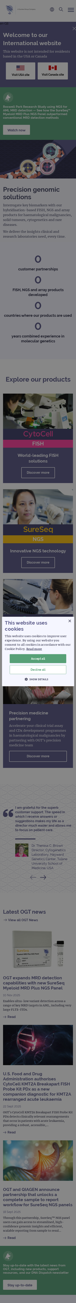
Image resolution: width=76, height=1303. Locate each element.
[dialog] (38, 651)
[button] (38, 679)
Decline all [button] (38, 669)
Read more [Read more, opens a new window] (34, 649)
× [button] (69, 621)
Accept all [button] (38, 658)
